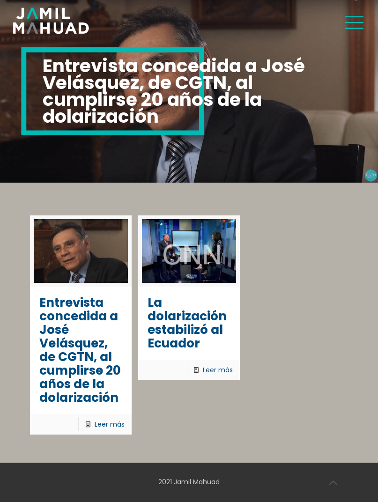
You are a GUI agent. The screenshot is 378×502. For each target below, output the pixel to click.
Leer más (110, 424)
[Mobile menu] (354, 21)
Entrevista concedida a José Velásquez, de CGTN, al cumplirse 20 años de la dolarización (80, 350)
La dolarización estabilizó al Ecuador (187, 323)
